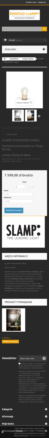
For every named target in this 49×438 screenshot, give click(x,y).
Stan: (4, 134)
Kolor (6, 191)
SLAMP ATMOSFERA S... (12, 335)
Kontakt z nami (31, 2)
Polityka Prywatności (37, 436)
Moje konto (8, 423)
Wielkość (8, 197)
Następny (39, 116)
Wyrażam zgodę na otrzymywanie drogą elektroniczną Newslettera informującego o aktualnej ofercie (32, 366)
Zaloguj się (42, 2)
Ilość (25, 182)
